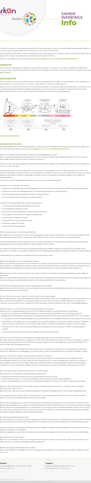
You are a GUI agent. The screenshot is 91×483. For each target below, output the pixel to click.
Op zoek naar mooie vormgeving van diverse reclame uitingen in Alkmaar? (36, 481)
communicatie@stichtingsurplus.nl (65, 59)
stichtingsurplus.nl (65, 468)
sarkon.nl (12, 468)
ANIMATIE (7, 72)
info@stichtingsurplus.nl (53, 468)
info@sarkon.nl (4, 468)
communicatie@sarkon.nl (42, 59)
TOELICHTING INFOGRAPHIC (9, 136)
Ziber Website (7, 481)
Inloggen (2, 481)
